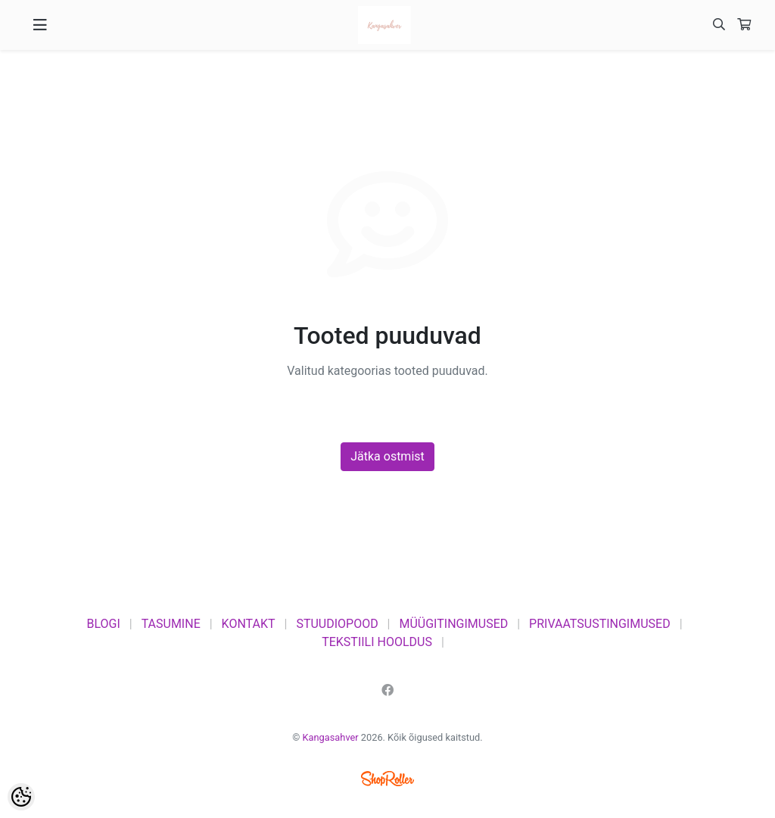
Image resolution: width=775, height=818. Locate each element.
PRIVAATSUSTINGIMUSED (600, 624)
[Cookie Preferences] (21, 796)
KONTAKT (248, 624)
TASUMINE (171, 624)
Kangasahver (331, 737)
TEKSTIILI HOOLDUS (377, 642)
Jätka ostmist (387, 456)
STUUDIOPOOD (337, 624)
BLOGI (103, 624)
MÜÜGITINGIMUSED (453, 624)
